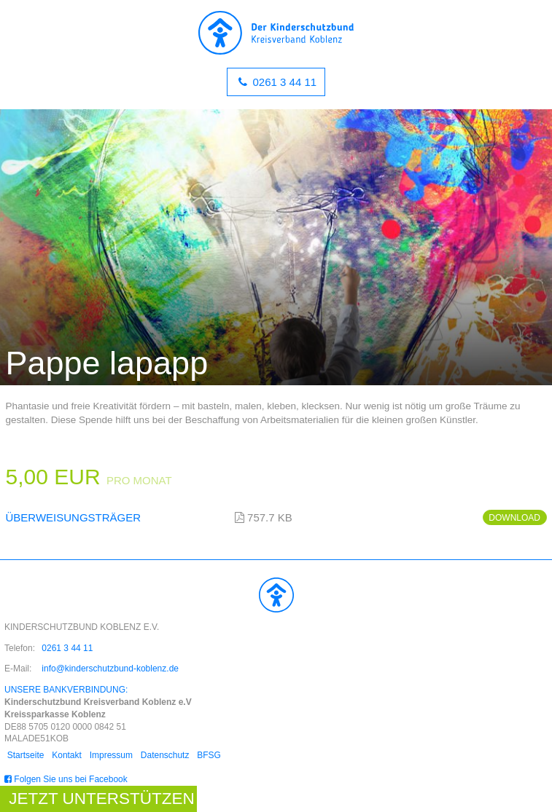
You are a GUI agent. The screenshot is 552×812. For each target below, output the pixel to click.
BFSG (210, 755)
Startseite (25, 755)
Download (514, 518)
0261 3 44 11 (282, 82)
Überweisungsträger (73, 517)
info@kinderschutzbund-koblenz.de (110, 668)
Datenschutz (165, 755)
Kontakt (67, 755)
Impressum (111, 755)
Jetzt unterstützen (102, 798)
